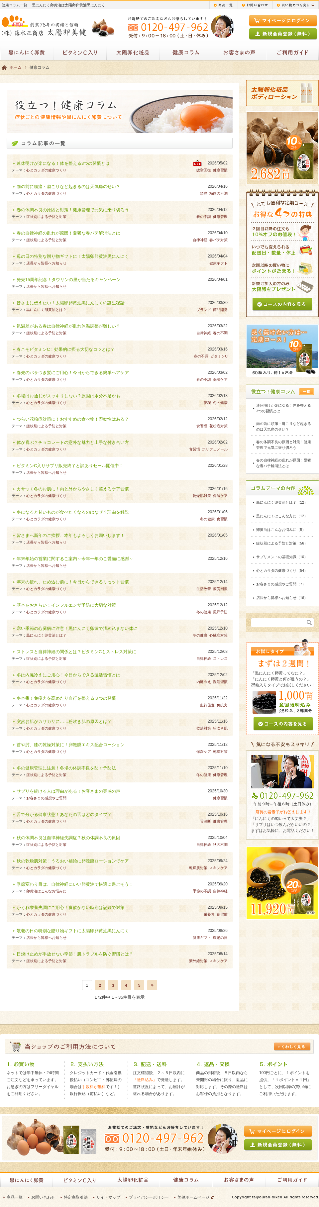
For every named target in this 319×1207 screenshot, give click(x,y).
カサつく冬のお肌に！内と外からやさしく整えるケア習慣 (73, 488)
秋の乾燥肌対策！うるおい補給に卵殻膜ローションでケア (73, 860)
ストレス (220, 658)
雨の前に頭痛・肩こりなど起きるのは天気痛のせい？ (68, 186)
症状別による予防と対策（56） (282, 543)
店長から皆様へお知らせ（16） (282, 598)
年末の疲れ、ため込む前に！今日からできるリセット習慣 (73, 581)
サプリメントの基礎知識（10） (282, 557)
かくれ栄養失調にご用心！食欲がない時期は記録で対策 (71, 907)
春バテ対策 (218, 240)
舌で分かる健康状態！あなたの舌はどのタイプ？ (64, 814)
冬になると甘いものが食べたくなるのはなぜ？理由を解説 (73, 512)
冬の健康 (220, 403)
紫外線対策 (198, 961)
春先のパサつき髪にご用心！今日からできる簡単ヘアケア (73, 372)
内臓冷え (203, 682)
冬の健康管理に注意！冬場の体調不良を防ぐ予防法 (66, 767)
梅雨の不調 (218, 193)
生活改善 (203, 589)
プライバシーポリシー (149, 1197)
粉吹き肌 (220, 728)
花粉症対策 (218, 426)
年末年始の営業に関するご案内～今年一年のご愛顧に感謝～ (75, 558)
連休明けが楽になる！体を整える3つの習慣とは (63, 163)
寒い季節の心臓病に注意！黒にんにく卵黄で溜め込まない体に (77, 628)
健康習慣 (220, 170)
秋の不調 (220, 845)
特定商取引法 (76, 1197)
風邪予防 (220, 612)
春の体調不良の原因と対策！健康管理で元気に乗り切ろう (73, 209)
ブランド (203, 310)
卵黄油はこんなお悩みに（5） (281, 530)
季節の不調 (202, 891)
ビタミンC (219, 356)
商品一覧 (15, 1197)
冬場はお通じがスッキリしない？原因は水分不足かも (68, 395)
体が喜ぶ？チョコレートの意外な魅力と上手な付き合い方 (73, 442)
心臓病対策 (218, 635)
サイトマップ (108, 1197)
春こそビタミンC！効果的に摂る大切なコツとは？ (66, 349)
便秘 (207, 403)
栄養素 (209, 914)
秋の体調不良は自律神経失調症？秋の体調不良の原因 (68, 837)
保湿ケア (220, 379)
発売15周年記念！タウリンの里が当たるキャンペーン (69, 279)
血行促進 (207, 705)
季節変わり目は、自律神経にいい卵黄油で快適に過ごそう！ (75, 884)
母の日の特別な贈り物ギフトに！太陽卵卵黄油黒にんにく (73, 256)
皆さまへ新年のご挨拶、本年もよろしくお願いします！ (71, 535)
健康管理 (220, 217)
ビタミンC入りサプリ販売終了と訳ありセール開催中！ (70, 465)
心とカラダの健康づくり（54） (282, 570)
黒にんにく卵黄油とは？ (46, 310)
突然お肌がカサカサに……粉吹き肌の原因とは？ (64, 721)
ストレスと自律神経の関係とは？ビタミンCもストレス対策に (76, 651)
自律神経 (200, 240)
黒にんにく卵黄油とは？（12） (282, 502)
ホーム (16, 67)
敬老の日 (220, 938)
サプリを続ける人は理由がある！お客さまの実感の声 (68, 791)
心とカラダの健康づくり (46, 170)
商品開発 (220, 310)
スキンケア (218, 868)
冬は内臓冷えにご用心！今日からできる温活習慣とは (68, 674)
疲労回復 (203, 170)
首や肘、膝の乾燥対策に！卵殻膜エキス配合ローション (71, 744)
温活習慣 (220, 682)
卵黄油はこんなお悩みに (46, 891)
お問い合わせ (43, 1197)
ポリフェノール (215, 449)
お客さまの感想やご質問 (46, 798)
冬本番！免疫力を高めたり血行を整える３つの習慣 (66, 698)
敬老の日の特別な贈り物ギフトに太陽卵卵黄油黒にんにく (73, 930)
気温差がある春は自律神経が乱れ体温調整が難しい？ (68, 326)
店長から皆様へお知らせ (46, 263)
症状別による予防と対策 (46, 217)
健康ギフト (218, 263)
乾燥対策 (203, 728)
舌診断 (205, 821)
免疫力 (222, 705)
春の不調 (203, 217)
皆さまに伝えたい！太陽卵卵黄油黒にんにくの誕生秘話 (71, 302)
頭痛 (203, 193)
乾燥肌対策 (202, 496)
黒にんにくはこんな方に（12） (282, 516)
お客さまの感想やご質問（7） (281, 584)
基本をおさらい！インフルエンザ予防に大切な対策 (66, 605)
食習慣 (201, 426)
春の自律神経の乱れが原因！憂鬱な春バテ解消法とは (68, 233)
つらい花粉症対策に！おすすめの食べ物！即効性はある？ (73, 419)
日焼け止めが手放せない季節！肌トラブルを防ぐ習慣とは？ (75, 954)
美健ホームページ (193, 1197)
